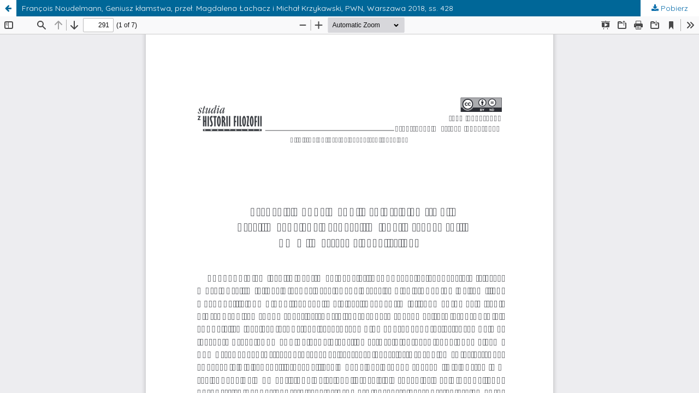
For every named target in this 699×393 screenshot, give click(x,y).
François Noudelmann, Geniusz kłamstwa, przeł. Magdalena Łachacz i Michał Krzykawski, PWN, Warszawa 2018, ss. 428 (237, 8)
